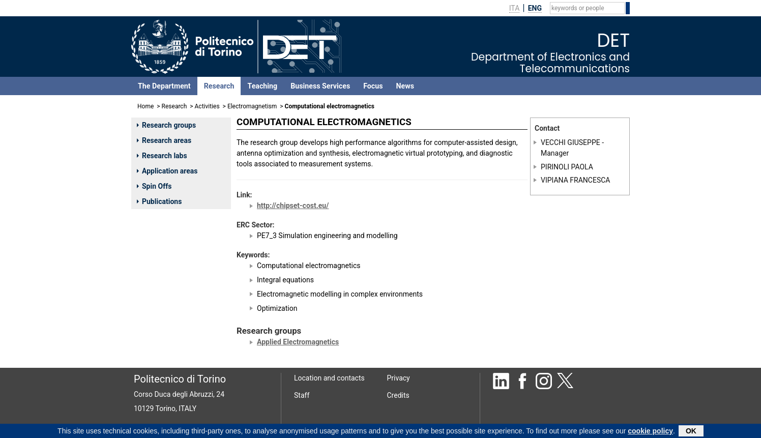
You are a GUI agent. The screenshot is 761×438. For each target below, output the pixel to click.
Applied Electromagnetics (298, 342)
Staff (301, 395)
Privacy (398, 378)
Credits (398, 395)
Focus (373, 86)
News (405, 86)
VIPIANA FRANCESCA (575, 180)
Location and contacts (329, 378)
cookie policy (650, 432)
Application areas (167, 171)
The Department (164, 86)
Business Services (320, 86)
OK (691, 432)
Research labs (162, 156)
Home (145, 106)
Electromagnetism (252, 106)
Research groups (166, 125)
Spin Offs (154, 186)
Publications (159, 201)
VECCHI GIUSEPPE (570, 142)
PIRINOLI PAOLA (567, 167)
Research (219, 86)
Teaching (262, 86)
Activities (207, 106)
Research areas (164, 140)
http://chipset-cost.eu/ (293, 205)
